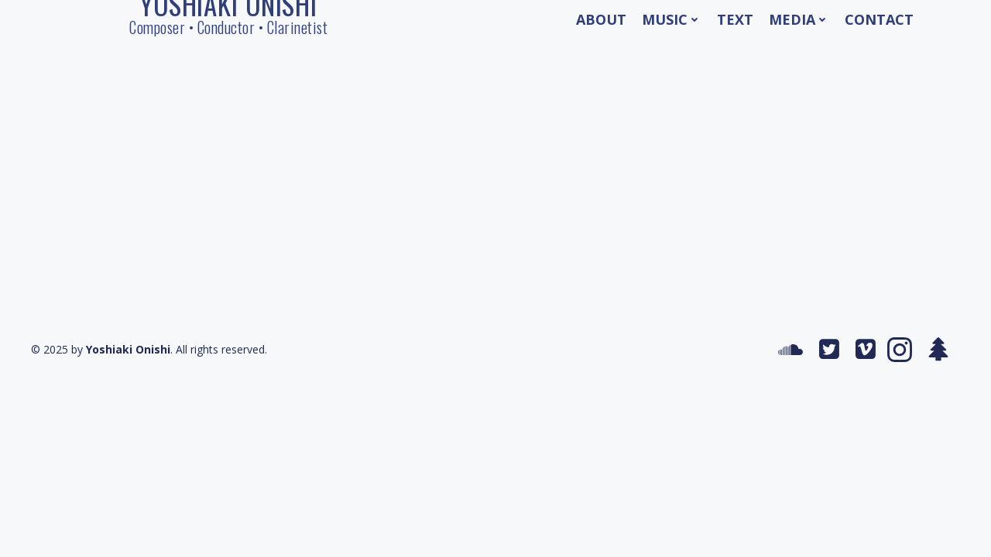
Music (671, 19)
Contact (879, 19)
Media (799, 19)
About (601, 19)
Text (735, 19)
